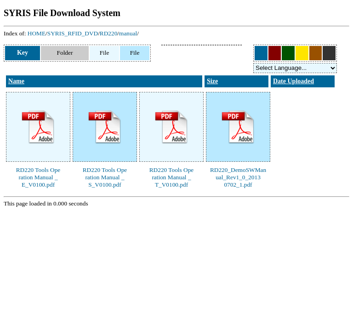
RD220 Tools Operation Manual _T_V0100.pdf (171, 177)
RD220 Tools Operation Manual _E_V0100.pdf (38, 177)
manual (128, 33)
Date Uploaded (293, 81)
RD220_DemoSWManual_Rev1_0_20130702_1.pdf (238, 177)
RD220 (109, 33)
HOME (37, 33)
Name (16, 81)
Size (212, 81)
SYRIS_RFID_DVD (72, 33)
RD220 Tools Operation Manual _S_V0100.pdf (105, 177)
